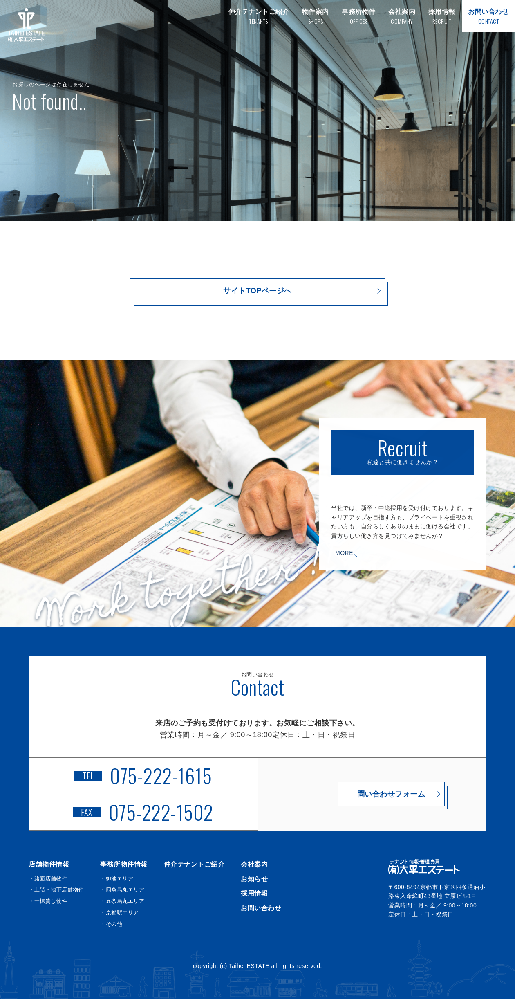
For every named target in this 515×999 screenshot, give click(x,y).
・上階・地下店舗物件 (56, 890)
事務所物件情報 (124, 864)
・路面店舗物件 (48, 879)
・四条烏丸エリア (122, 890)
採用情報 (254, 893)
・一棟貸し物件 (48, 901)
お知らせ (254, 879)
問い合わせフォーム (372, 794)
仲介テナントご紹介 (194, 864)
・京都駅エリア (119, 912)
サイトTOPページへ (257, 291)
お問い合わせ (261, 908)
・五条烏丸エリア (122, 901)
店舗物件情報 (49, 864)
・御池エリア (116, 879)
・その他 (111, 924)
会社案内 (254, 864)
